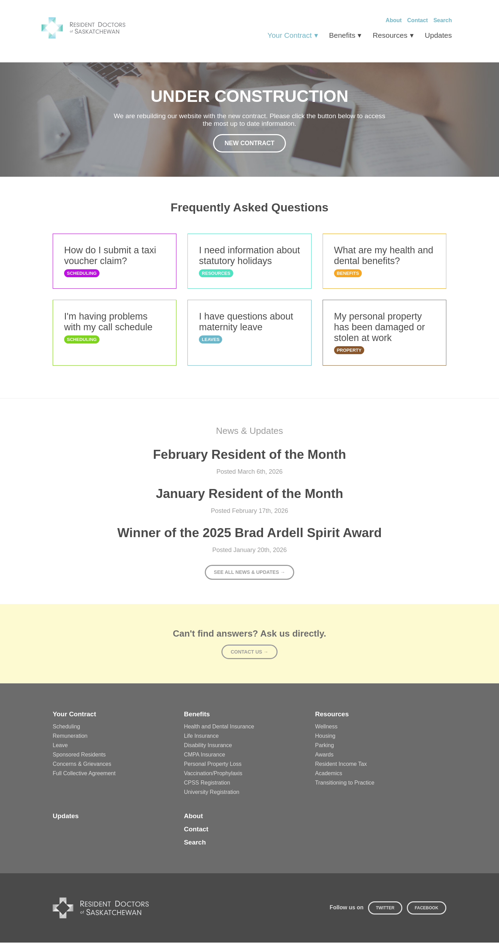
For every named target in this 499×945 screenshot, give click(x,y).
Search (443, 20)
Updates (438, 35)
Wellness (326, 729)
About (394, 20)
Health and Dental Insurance (219, 729)
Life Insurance (201, 738)
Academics (328, 776)
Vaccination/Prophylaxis (213, 776)
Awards (324, 757)
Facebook (426, 910)
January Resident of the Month (249, 496)
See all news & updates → (249, 574)
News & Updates (249, 433)
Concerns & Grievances (82, 766)
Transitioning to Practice (344, 785)
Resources (390, 35)
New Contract (249, 143)
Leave (60, 748)
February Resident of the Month (249, 457)
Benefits (342, 35)
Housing (325, 738)
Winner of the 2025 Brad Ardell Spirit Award (249, 535)
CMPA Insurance (204, 757)
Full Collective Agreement (84, 776)
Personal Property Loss (213, 766)
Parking (324, 748)
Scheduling (66, 729)
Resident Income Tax (341, 766)
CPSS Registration (207, 785)
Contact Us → (250, 654)
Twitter (385, 910)
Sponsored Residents (79, 757)
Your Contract (290, 35)
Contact (417, 20)
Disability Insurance (208, 748)
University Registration (211, 794)
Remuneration (70, 738)
